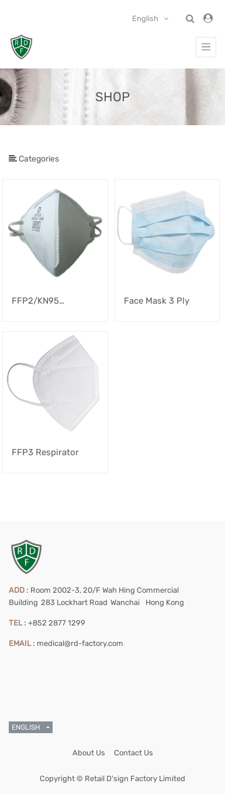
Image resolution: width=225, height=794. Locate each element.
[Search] (207, 135)
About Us (88, 752)
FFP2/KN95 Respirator (35, 301)
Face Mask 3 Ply (156, 300)
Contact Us (133, 752)
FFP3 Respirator (45, 452)
